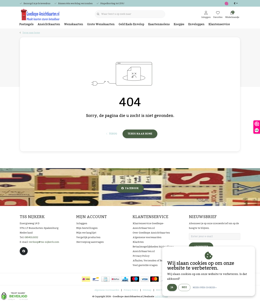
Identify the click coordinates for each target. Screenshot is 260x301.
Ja (172, 287)
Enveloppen (196, 24)
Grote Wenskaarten (101, 24)
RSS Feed (160, 290)
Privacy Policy (131, 290)
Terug (111, 134)
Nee (184, 287)
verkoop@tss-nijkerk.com (44, 242)
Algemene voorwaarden (107, 290)
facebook (130, 188)
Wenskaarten (73, 24)
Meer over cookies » (205, 287)
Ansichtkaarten (48, 24)
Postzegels (26, 24)
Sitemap (147, 290)
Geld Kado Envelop (131, 24)
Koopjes (179, 24)
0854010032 (31, 237)
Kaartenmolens (159, 24)
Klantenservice (219, 24)
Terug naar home (140, 134)
